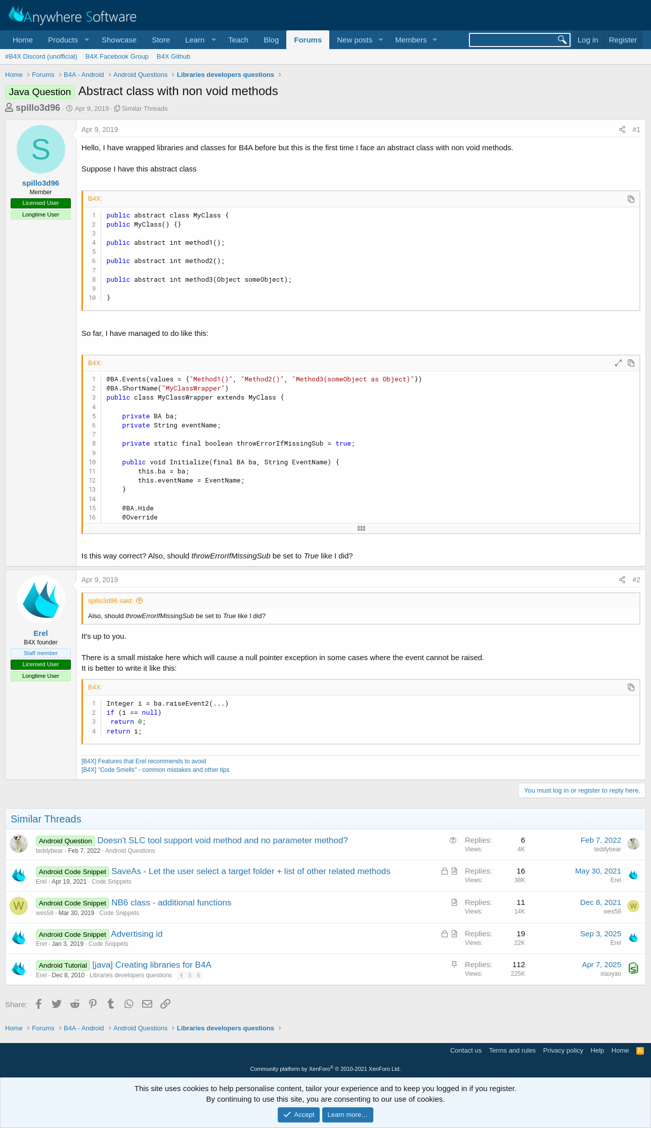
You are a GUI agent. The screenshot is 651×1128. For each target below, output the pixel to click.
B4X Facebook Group (117, 56)
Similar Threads (145, 108)
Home (23, 39)
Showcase (119, 39)
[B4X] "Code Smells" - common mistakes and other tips (155, 769)
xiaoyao (610, 973)
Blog (271, 39)
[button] (67, 39)
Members (411, 39)
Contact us (466, 1050)
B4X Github (174, 56)
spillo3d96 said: (111, 600)
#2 (636, 580)
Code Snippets (112, 881)
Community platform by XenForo (325, 1069)
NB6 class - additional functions (171, 902)
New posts (354, 39)
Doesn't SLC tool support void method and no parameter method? (222, 840)
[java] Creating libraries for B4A (151, 965)
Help (597, 1050)
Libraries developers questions (131, 975)
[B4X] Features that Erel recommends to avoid (143, 761)
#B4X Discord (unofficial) (41, 56)
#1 (636, 129)
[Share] (622, 130)
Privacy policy (563, 1050)
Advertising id (136, 934)
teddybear (49, 850)
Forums (308, 39)
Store (161, 39)
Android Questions (130, 850)
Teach (238, 39)
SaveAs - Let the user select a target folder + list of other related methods (250, 871)
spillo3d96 (38, 108)
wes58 (45, 913)
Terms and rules (512, 1050)
